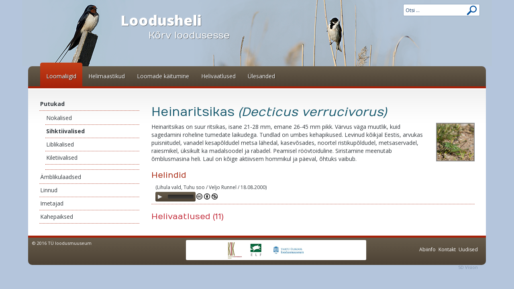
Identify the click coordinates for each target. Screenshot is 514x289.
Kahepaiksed (56, 216)
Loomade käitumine (163, 76)
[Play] (160, 196)
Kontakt (447, 249)
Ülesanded (261, 76)
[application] (175, 196)
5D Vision (468, 267)
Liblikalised (60, 144)
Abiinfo (427, 249)
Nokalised (59, 118)
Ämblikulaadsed (60, 177)
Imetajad (51, 203)
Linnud (48, 190)
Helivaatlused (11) (187, 216)
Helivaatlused (218, 76)
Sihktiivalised (65, 131)
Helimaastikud (106, 76)
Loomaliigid (61, 76)
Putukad (52, 104)
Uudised (468, 249)
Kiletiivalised (62, 157)
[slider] (181, 197)
